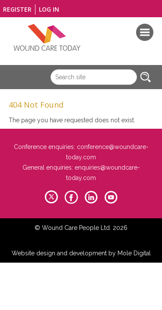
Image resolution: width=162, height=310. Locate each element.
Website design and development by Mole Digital (81, 253)
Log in (49, 9)
